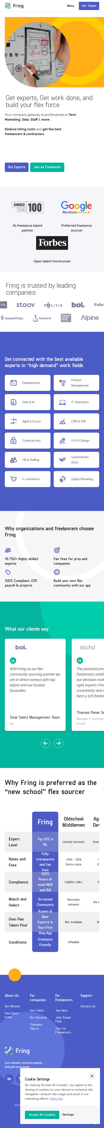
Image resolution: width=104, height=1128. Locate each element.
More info (56, 1099)
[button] (45, 743)
